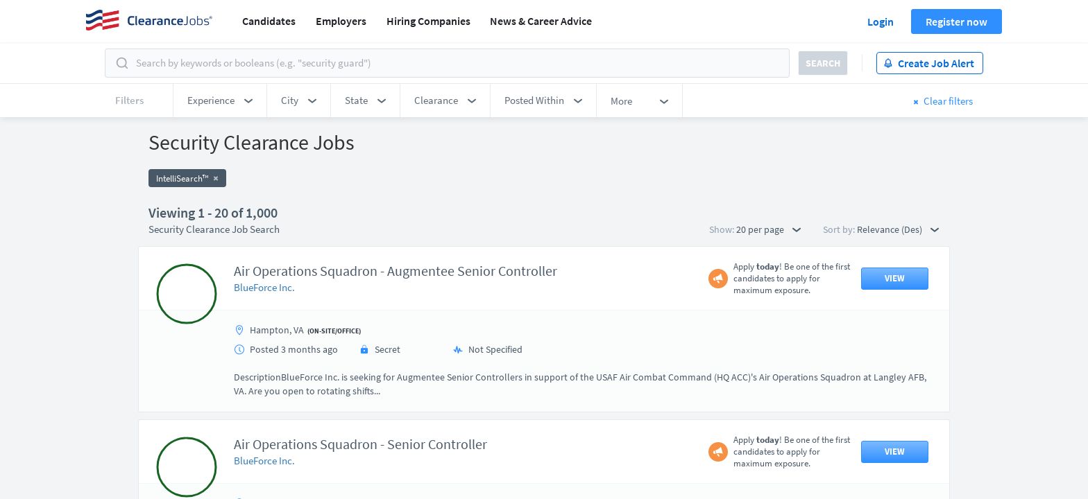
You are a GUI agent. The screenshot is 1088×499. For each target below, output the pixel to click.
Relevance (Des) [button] (898, 229)
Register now (956, 21)
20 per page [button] (768, 229)
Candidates (269, 21)
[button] (219, 100)
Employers (341, 21)
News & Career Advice (541, 21)
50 (624, 378)
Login (880, 21)
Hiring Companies (428, 21)
